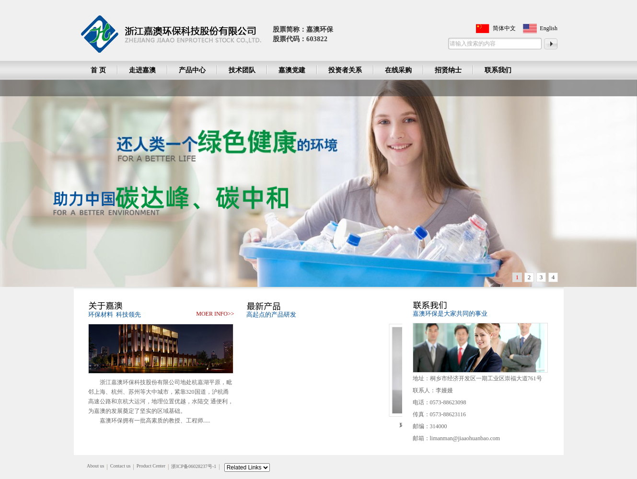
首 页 (98, 70)
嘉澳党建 (291, 70)
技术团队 (242, 70)
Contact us (120, 465)
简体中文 (504, 28)
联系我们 (498, 70)
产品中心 (192, 70)
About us (95, 465)
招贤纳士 (448, 70)
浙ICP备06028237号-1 (193, 466)
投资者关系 (345, 70)
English (548, 28)
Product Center (151, 465)
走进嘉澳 (142, 70)
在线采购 (398, 70)
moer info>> (215, 313)
